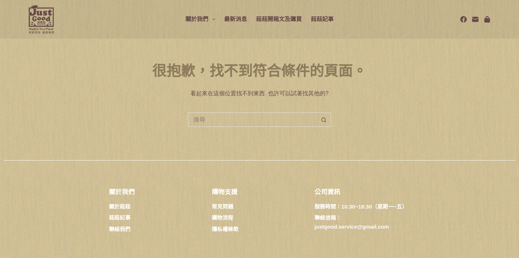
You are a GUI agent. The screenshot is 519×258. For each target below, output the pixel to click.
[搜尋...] (252, 120)
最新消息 (235, 19)
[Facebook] (463, 19)
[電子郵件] (475, 19)
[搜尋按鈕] (324, 120)
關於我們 (201, 19)
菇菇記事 (322, 19)
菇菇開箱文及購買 (279, 19)
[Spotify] (487, 19)
